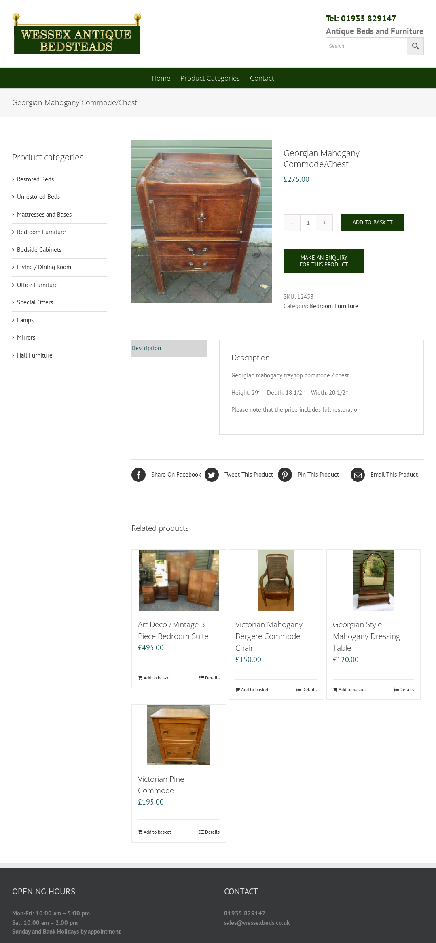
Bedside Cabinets (39, 249)
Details (212, 678)
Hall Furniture (35, 355)
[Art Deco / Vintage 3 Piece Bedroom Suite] (178, 580)
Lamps (25, 320)
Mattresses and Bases (44, 214)
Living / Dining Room (44, 267)
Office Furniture (37, 285)
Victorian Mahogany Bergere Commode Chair (269, 636)
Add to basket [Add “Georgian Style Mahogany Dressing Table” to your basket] (352, 689)
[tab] (169, 349)
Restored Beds (35, 179)
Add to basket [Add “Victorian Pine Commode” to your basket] (157, 832)
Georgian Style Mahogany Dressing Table (366, 636)
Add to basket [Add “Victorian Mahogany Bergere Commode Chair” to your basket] (255, 689)
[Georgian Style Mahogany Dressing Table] (373, 580)
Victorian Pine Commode (161, 784)
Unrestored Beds (38, 196)
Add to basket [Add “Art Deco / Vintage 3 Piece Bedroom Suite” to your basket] (157, 678)
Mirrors (26, 337)
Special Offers (35, 302)
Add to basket (373, 222)
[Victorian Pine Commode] (178, 735)
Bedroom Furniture (333, 306)
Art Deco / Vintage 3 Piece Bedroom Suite (173, 630)
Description (146, 348)
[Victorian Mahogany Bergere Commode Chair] (276, 580)
